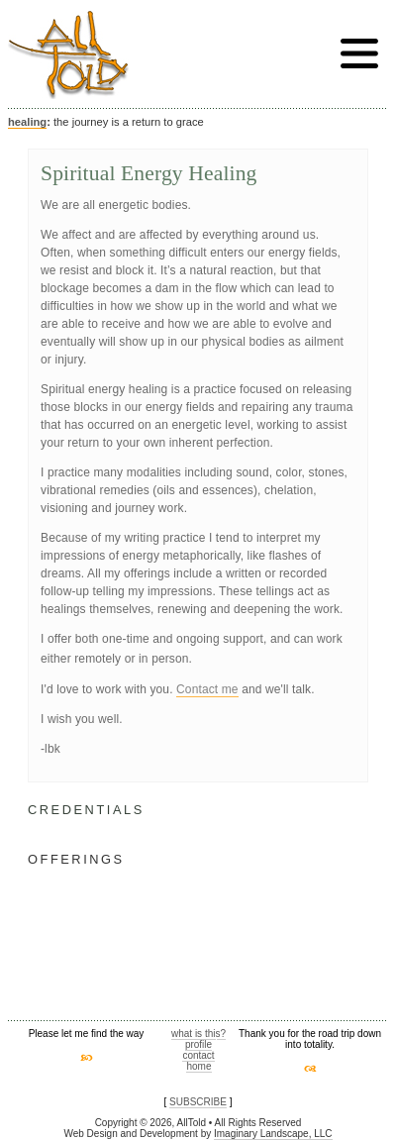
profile (198, 1044)
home (198, 1066)
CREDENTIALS (86, 809)
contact (198, 1055)
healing (27, 122)
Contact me (207, 689)
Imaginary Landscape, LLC (273, 1133)
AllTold (68, 55)
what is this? (198, 1033)
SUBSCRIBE (198, 1101)
